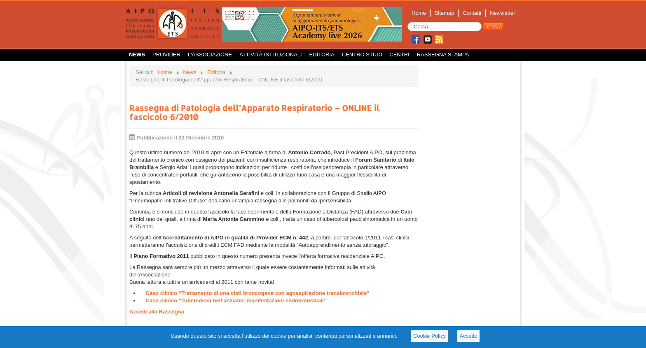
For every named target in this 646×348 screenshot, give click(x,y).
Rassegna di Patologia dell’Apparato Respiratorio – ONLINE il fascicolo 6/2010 (254, 112)
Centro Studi (362, 54)
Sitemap (444, 13)
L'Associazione (210, 54)
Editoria (322, 54)
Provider (166, 54)
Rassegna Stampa (443, 54)
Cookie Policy (429, 336)
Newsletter (502, 13)
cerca (493, 26)
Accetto (468, 336)
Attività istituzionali (270, 54)
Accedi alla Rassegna (156, 312)
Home (419, 13)
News (137, 54)
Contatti (472, 13)
